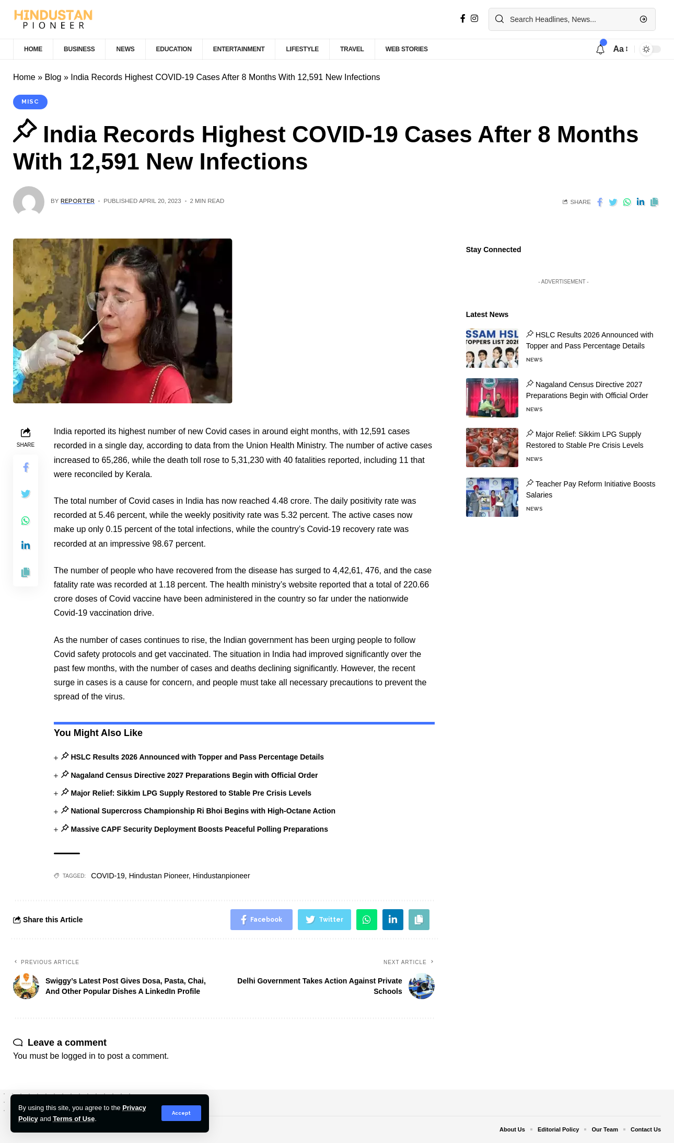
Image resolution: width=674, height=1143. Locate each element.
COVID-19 (108, 876)
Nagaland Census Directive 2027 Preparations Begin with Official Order (194, 775)
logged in (79, 1055)
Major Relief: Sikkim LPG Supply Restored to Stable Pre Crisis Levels (191, 793)
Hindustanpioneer (221, 876)
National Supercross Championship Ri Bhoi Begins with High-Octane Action (203, 811)
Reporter (78, 201)
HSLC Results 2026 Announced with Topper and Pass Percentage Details (197, 757)
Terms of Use (74, 1119)
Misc (30, 101)
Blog (52, 77)
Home (24, 77)
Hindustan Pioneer (159, 876)
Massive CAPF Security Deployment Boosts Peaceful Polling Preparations (199, 829)
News (534, 352)
